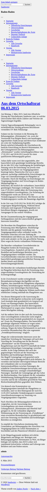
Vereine (9, 48)
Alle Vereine (16, 50)
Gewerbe (9, 41)
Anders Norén (22, 489)
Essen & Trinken (13, 39)
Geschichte (15, 30)
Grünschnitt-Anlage (19, 37)
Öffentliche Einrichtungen (21, 25)
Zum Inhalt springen (9, 2)
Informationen (12, 23)
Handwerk (15, 46)
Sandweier (5, 7)
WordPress (5, 484)
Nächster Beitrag (23, 469)
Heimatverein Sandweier (21, 52)
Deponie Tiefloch (18, 34)
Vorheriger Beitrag (8, 469)
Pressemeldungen (8, 465)
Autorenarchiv (7, 456)
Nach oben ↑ (36, 489)
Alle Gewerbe (16, 43)
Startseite (10, 21)
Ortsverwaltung (17, 28)
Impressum (10, 55)
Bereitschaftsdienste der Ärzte (23, 32)
